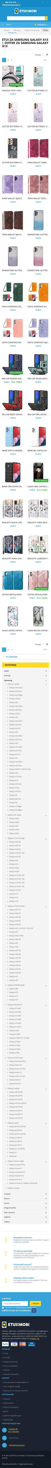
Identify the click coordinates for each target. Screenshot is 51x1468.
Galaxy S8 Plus (15, 799)
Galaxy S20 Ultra (15, 762)
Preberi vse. (35, 1338)
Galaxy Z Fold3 (15, 1023)
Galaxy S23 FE (14, 728)
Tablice (7, 1222)
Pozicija (38, 55)
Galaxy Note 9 (15, 1080)
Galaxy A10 (13, 901)
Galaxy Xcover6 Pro (17, 1172)
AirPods (7, 675)
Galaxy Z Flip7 (14, 1034)
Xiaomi (7, 1198)
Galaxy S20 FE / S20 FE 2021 (20, 769)
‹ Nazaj (45, 30)
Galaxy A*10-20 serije (32, 30)
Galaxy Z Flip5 (14, 1041)
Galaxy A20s (14, 868)
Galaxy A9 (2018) (15, 1092)
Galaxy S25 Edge (15, 695)
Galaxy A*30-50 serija (15, 906)
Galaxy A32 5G (15, 969)
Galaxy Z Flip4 (14, 1045)
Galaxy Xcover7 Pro (17, 1164)
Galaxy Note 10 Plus (17, 1068)
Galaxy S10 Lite (15, 784)
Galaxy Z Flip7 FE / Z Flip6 (19, 1038)
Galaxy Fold (14, 1030)
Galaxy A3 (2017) (15, 1114)
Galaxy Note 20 (15, 1065)
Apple (6, 671)
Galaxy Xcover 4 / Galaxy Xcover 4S (23, 1183)
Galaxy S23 (13, 732)
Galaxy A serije (13, 1088)
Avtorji (4, 1458)
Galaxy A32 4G (15, 972)
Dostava (6, 1399)
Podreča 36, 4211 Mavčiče (13, 1430)
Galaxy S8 (13, 802)
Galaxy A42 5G (15, 939)
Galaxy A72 (13, 992)
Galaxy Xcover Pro (16, 1175)
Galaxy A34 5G (15, 961)
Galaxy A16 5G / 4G (16, 879)
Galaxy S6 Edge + (16, 810)
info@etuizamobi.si (16, 1445)
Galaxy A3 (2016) (15, 1118)
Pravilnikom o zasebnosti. (26, 1307)
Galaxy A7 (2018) (15, 1099)
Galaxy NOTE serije (15, 1057)
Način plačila (8, 1403)
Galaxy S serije (13, 684)
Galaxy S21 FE (14, 754)
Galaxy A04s (14, 822)
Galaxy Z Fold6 (15, 1012)
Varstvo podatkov (10, 1366)
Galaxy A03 (13, 826)
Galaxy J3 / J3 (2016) (17, 1148)
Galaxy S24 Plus (15, 710)
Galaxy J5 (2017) (15, 1141)
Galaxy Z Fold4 (15, 1019)
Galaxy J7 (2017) (15, 1137)
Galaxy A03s (14, 829)
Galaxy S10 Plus (15, 776)
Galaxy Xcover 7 (15, 1168)
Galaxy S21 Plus (15, 750)
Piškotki (6, 1370)
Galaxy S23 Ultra (15, 721)
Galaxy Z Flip (14, 1052)
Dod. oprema (9, 1212)
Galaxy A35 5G (15, 958)
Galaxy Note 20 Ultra (17, 1061)
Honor (6, 1203)
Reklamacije (8, 1419)
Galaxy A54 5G (15, 921)
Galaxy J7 (12, 1152)
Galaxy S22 (13, 743)
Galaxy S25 (13, 702)
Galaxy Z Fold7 (15, 1008)
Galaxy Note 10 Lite (17, 1076)
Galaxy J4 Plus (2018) (17, 1134)
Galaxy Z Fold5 (15, 1015)
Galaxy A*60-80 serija (15, 985)
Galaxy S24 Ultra (15, 706)
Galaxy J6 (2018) (15, 1130)
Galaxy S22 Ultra (15, 736)
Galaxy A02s (14, 833)
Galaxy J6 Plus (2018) (17, 1126)
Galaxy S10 (13, 780)
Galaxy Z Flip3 (14, 1049)
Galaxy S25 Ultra (15, 687)
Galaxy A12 (13, 897)
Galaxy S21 (13, 758)
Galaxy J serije (12, 1123)
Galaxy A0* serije (14, 815)
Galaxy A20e (14, 871)
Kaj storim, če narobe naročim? (15, 1390)
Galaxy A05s (14, 818)
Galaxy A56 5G (15, 913)
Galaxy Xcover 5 (15, 1179)
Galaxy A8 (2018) (15, 1095)
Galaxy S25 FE (14, 698)
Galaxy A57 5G (15, 909)
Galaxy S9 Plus (15, 791)
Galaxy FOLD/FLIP (14, 1004)
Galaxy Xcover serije (15, 1161)
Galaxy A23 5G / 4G (16, 853)
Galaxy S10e (14, 787)
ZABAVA (7, 1217)
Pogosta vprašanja (10, 1407)
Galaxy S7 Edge (15, 806)
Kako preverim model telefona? (16, 1382)
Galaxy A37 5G (15, 950)
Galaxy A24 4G (15, 849)
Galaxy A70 (13, 999)
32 (45, 60)
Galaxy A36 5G (15, 954)
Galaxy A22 (13, 860)
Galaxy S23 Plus (15, 724)
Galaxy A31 (13, 976)
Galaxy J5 (12, 1156)
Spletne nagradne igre (12, 1415)
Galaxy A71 (13, 996)
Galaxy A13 (13, 894)
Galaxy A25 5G (15, 845)
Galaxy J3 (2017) (15, 1145)
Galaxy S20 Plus (15, 765)
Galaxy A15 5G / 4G (16, 882)
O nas (5, 1353)
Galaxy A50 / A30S (16, 935)
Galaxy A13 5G (15, 890)
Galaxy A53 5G (15, 924)
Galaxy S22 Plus (15, 739)
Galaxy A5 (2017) (15, 1110)
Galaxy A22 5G (15, 856)
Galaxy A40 (13, 947)
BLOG (5, 1411)
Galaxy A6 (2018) (15, 1107)
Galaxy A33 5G (15, 965)
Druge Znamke (10, 1208)
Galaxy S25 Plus (15, 691)
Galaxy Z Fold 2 (15, 1027)
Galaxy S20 (13, 773)
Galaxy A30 (13, 980)
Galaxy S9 (13, 795)
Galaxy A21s (14, 864)
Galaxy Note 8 (15, 1083)
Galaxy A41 (13, 943)
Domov (6, 30)
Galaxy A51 (13, 932)
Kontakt (6, 1357)
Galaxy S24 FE (14, 713)
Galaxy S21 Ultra (15, 747)
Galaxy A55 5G (15, 917)
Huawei (7, 1194)
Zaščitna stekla (13, 1188)
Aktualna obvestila (10, 1374)
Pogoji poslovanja (10, 1361)
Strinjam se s (8, 1307)
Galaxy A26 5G (15, 842)
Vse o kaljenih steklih (11, 1386)
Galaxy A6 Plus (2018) (17, 1103)
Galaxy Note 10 (15, 1072)
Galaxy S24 (13, 717)
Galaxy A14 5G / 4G (16, 886)
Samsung (17, 30)
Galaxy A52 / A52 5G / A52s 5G (21, 928)
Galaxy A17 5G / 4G (16, 875)
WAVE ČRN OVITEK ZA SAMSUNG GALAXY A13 (22, 486)
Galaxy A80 (13, 988)
